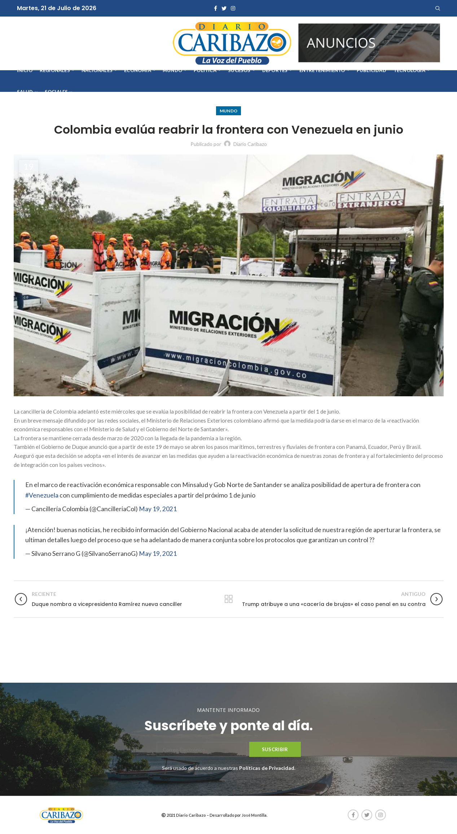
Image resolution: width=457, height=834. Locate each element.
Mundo (229, 110)
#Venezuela (41, 495)
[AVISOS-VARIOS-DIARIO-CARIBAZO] (369, 42)
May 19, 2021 (158, 509)
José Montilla (254, 815)
